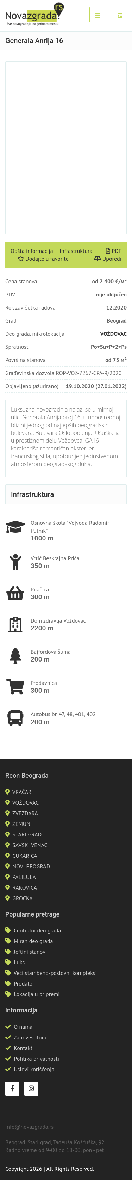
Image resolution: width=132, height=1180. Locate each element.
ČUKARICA (24, 855)
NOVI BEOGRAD (31, 866)
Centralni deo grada (37, 930)
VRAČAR (22, 791)
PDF (113, 250)
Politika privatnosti (36, 1058)
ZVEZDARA (25, 813)
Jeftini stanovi (30, 951)
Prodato (23, 983)
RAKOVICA (24, 887)
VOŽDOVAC (113, 333)
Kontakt (23, 1047)
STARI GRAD (27, 834)
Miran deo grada (33, 940)
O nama (23, 1026)
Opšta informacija (32, 250)
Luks (19, 962)
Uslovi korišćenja (34, 1069)
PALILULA (24, 876)
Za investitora (30, 1037)
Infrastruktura (75, 250)
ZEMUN (21, 823)
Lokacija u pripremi (36, 994)
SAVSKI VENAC (29, 845)
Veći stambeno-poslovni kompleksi (55, 972)
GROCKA (22, 898)
